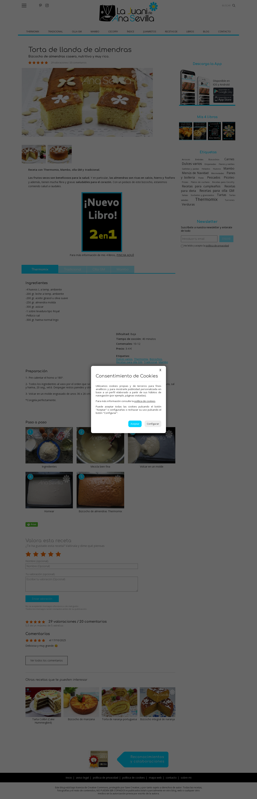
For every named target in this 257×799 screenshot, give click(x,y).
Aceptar (135, 423)
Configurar (153, 423)
